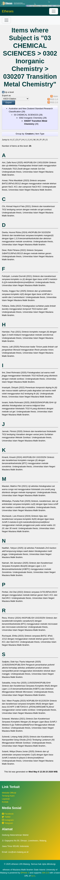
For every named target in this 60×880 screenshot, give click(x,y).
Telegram (7, 823)
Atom (55, 96)
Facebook (8, 814)
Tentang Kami (8, 796)
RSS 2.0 (54, 102)
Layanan (6, 799)
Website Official (9, 793)
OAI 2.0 (45, 872)
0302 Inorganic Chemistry (30, 118)
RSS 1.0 (54, 99)
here (33, 876)
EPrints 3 (25, 872)
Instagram (8, 820)
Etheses (7, 11)
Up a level (9, 92)
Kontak (5, 802)
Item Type (39, 134)
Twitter (6, 817)
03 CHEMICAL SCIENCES (26, 115)
